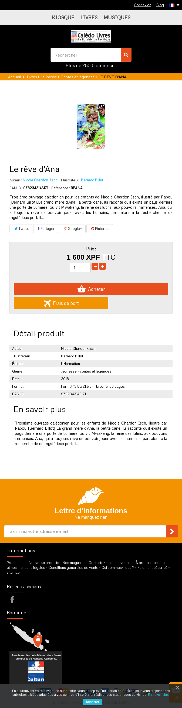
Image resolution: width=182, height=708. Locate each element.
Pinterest (100, 228)
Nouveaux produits (44, 562)
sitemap (13, 572)
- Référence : (59, 188)
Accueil (14, 76)
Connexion (142, 5)
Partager (46, 228)
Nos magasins (73, 562)
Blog (160, 5)
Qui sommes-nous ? (118, 567)
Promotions (16, 562)
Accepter (92, 702)
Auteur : (15, 180)
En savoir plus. (159, 695)
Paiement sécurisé (152, 567)
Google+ (72, 228)
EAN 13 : (15, 188)
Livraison (125, 562)
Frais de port (61, 303)
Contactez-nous (101, 562)
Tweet (21, 228)
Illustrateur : (69, 180)
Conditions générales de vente (73, 567)
